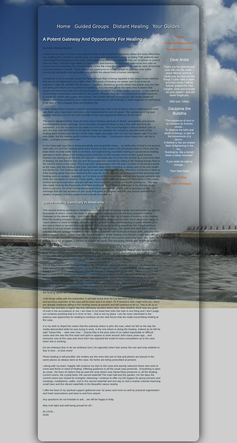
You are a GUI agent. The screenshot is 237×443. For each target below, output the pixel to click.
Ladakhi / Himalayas (179, 183)
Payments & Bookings (179, 49)
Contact (179, 36)
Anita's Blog (179, 177)
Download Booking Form (179, 43)
